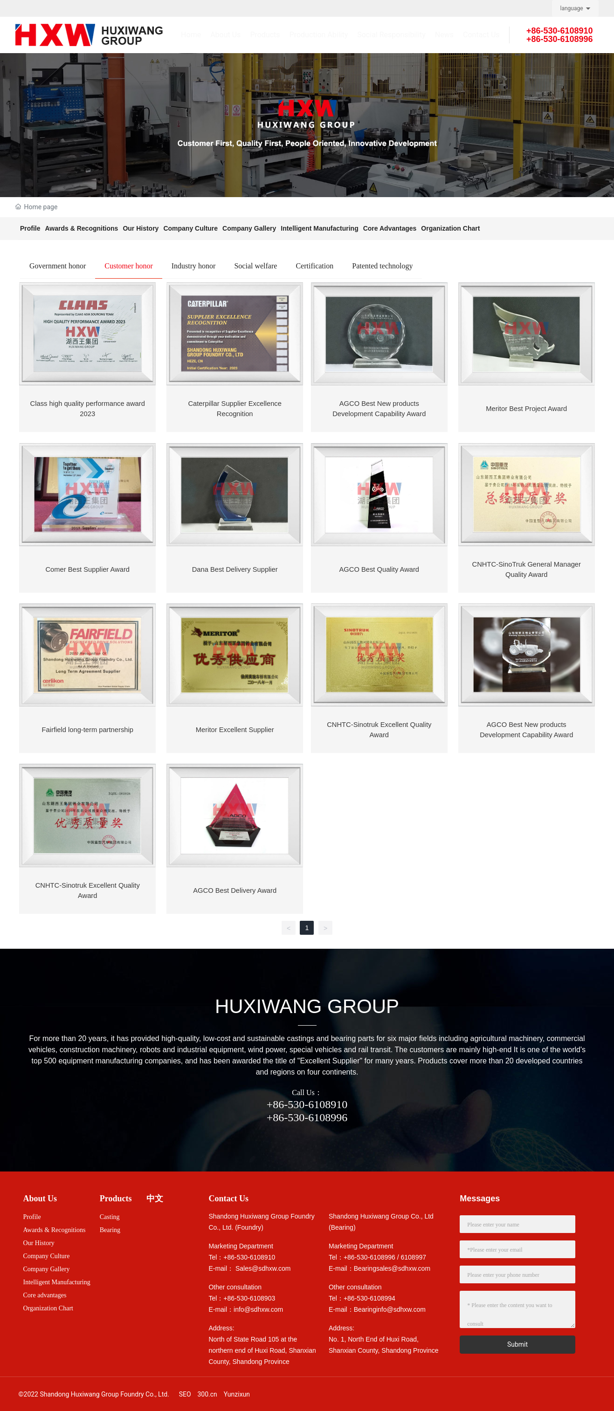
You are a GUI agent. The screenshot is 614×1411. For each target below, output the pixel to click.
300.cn (207, 1392)
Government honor (57, 266)
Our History (141, 228)
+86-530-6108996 (307, 1115)
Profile (30, 228)
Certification (314, 266)
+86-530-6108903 (249, 1296)
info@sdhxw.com (258, 1307)
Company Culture (190, 228)
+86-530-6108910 (307, 1102)
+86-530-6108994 (369, 1296)
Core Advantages (390, 228)
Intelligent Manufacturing (319, 228)
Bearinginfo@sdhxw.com (390, 1307)
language (571, 8)
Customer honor (128, 266)
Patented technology (382, 266)
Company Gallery (249, 228)
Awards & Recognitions (81, 228)
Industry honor (194, 266)
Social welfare (255, 266)
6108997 (414, 1255)
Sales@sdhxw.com (262, 1266)
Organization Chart (450, 228)
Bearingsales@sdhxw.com (392, 1266)
